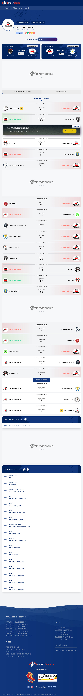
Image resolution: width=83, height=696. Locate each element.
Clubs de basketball (63, 633)
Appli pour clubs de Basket (17, 627)
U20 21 (27, 8)
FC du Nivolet (17, 8)
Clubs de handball (62, 637)
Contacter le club (38, 22)
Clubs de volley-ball (64, 639)
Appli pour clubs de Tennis (17, 636)
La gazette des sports (15, 652)
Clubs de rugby (61, 635)
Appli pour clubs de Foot (16, 625)
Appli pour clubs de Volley (17, 634)
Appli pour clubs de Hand (16, 631)
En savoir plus (69, 133)
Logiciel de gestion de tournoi (18, 656)
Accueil (7, 8)
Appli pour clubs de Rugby (16, 629)
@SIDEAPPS (51, 689)
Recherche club (12, 650)
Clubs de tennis (61, 642)
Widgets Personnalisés (15, 654)
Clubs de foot (61, 630)
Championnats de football (66, 653)
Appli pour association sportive (19, 638)
